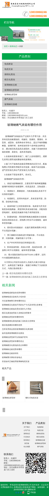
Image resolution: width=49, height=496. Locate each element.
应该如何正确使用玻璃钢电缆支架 (15, 361)
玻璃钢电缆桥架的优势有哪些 (14, 293)
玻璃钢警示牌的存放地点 (12, 357)
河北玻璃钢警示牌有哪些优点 (14, 301)
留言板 (26, 443)
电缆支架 (8, 69)
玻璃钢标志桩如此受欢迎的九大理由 (16, 309)
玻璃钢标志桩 (10, 85)
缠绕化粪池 (9, 74)
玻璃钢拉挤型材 (11, 90)
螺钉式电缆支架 (31, 398)
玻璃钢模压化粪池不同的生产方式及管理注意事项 (22, 305)
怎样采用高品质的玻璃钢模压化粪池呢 (17, 329)
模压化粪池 (9, 79)
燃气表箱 (8, 99)
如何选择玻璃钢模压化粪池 (13, 333)
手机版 (33, 492)
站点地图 (27, 447)
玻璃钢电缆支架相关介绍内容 (14, 297)
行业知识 (27, 437)
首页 (6, 46)
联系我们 (27, 440)
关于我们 (27, 427)
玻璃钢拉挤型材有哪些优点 (13, 341)
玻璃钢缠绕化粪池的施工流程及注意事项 (28, 277)
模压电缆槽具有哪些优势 (20, 273)
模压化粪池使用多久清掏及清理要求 (16, 313)
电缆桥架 (8, 64)
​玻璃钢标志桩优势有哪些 (12, 349)
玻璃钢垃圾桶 (10, 104)
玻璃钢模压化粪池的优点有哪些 (15, 345)
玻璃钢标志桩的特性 (10, 353)
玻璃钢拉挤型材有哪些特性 (13, 317)
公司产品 (27, 430)
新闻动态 (13, 46)
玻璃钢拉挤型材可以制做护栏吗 (15, 337)
